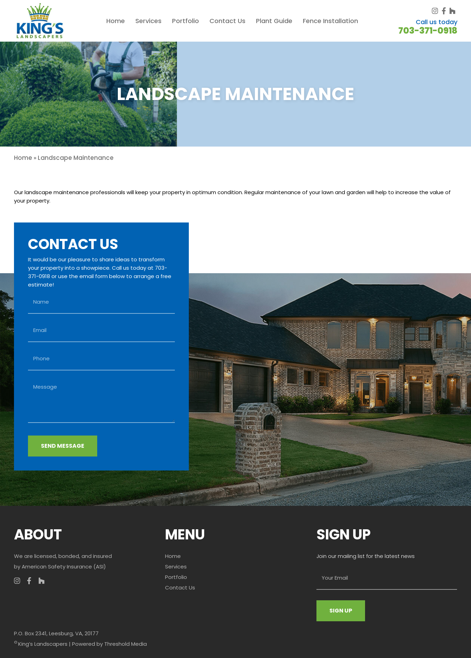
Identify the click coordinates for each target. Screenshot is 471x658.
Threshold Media (125, 644)
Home (115, 20)
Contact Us (227, 20)
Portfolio (185, 20)
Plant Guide (274, 20)
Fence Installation (330, 20)
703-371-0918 (427, 30)
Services (148, 20)
